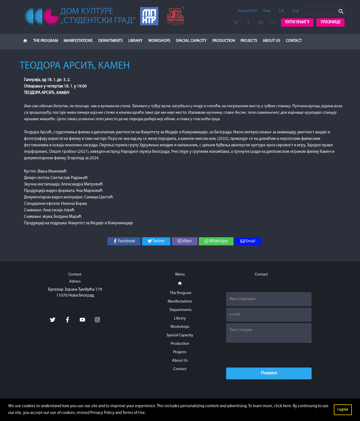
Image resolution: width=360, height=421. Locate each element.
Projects (248, 41)
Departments (110, 41)
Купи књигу (297, 22)
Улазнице (330, 22)
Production (223, 41)
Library (135, 41)
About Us (271, 41)
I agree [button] (342, 409)
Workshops (159, 41)
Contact (294, 41)
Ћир (267, 11)
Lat (281, 11)
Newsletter (248, 11)
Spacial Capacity (191, 41)
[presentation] (269, 355)
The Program (45, 41)
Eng (295, 11)
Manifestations (78, 41)
